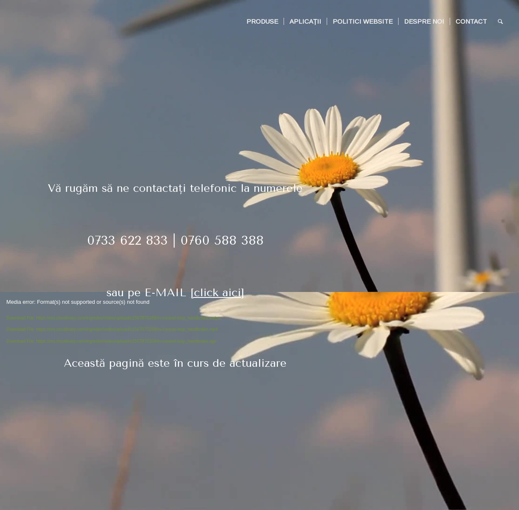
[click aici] (217, 292)
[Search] (500, 21)
